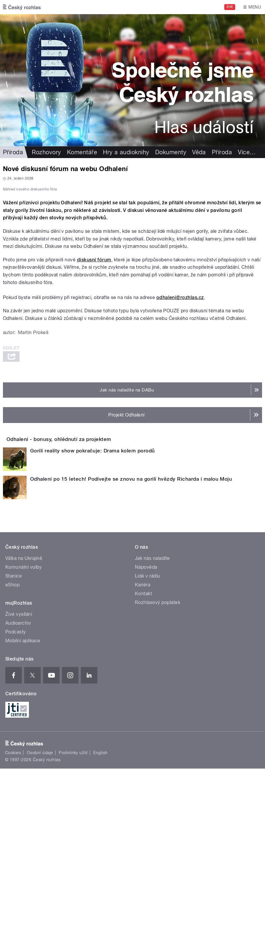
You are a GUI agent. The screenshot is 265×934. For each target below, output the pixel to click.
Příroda (13, 152)
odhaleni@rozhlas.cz (180, 446)
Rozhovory (46, 152)
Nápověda (146, 732)
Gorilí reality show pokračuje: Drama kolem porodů (92, 616)
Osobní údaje (40, 918)
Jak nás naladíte (152, 723)
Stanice (13, 741)
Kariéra (142, 750)
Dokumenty (170, 152)
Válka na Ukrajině (23, 723)
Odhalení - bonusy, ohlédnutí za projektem (82, 588)
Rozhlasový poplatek (157, 768)
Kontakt (143, 759)
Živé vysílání (18, 779)
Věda (199, 152)
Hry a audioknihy (126, 152)
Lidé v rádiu (147, 741)
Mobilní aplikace (22, 806)
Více (247, 152)
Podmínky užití (73, 918)
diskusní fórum (94, 408)
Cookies (13, 918)
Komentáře (82, 152)
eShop (12, 750)
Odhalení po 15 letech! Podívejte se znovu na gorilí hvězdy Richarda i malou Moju (131, 644)
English (100, 918)
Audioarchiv (18, 788)
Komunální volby (23, 732)
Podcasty (15, 797)
